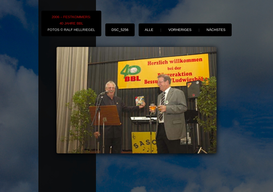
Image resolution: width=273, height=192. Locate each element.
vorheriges (180, 30)
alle (149, 30)
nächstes (216, 30)
